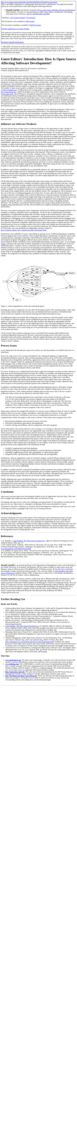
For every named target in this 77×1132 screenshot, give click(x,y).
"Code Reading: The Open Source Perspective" (28, 541)
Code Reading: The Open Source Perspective (21, 626)
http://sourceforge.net (8, 92)
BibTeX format (35, 25)
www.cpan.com (6, 94)
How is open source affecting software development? (56, 10)
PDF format (30, 21)
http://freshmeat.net (10, 90)
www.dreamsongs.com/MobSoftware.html (16, 549)
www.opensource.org (13, 660)
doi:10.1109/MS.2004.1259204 (38, 14)
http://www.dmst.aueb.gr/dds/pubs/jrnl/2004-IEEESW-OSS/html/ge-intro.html (29, 2)
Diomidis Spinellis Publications (12, 42)
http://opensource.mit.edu (15, 672)
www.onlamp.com (12, 664)
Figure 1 (4, 244)
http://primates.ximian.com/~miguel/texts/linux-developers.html (23, 230)
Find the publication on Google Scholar (15, 29)
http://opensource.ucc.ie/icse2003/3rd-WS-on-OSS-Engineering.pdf (29, 642)
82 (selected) (30, 18)
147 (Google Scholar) (17, 18)
